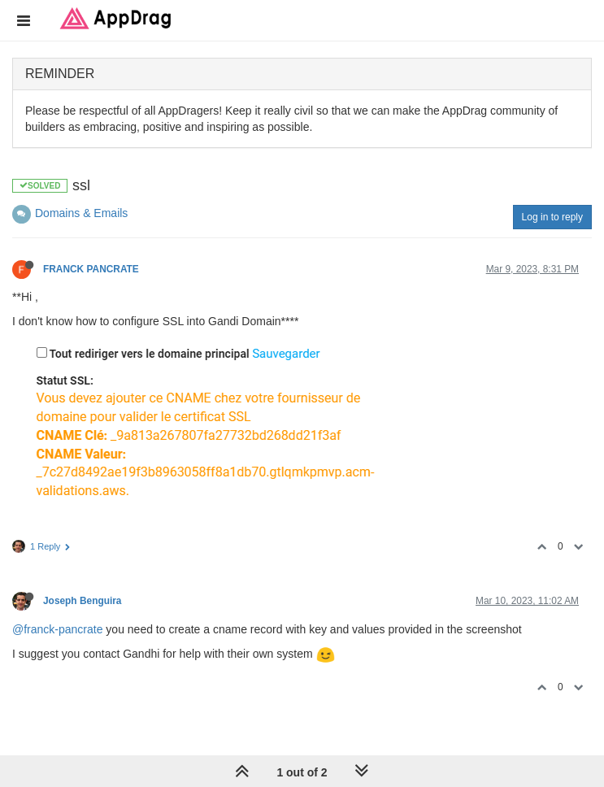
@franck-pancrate (57, 629)
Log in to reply (552, 217)
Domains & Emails (81, 213)
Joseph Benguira (82, 601)
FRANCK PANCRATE (91, 269)
